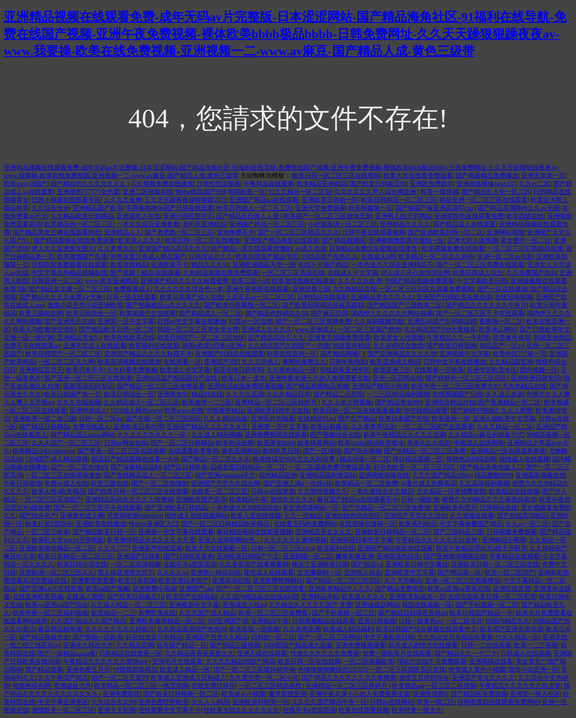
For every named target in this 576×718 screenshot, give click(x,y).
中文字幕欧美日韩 (482, 281)
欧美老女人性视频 (399, 337)
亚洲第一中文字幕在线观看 (176, 532)
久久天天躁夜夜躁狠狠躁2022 (185, 200)
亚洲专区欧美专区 (492, 370)
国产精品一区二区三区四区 (343, 580)
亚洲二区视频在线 (147, 191)
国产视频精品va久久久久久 (163, 305)
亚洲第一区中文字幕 (126, 321)
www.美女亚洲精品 (111, 281)
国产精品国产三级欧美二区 (404, 305)
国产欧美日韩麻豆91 (378, 183)
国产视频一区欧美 (97, 637)
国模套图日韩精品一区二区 (248, 467)
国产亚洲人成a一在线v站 (297, 483)
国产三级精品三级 (458, 532)
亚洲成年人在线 (138, 216)
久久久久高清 (245, 394)
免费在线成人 (91, 426)
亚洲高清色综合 (398, 556)
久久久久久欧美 (360, 281)
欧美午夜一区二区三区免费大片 (455, 386)
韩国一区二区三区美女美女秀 (198, 329)
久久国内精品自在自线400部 (259, 596)
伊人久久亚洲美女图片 (63, 248)
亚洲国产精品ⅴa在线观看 (263, 200)
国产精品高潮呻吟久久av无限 (518, 208)
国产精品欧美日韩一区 (103, 532)
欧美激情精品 (129, 264)
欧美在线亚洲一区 (292, 353)
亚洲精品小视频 (504, 540)
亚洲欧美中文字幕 (409, 572)
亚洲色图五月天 (88, 669)
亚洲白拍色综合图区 (352, 515)
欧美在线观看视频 (363, 710)
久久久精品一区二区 (505, 426)
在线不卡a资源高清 (189, 564)
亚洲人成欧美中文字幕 (504, 418)
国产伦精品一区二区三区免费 (426, 451)
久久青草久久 (116, 248)
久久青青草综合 (373, 426)
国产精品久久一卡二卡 (465, 653)
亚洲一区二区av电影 (505, 256)
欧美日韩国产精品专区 (266, 256)
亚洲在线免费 (512, 588)
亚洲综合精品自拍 (450, 402)
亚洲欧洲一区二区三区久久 (56, 572)
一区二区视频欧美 (368, 661)
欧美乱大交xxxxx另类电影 (68, 540)
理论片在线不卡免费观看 (431, 661)
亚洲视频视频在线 (384, 475)
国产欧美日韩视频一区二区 (241, 305)
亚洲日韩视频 (377, 621)
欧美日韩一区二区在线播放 (202, 240)
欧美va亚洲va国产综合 (56, 604)
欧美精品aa (407, 685)
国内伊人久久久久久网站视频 (392, 313)
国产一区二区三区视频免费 (313, 321)
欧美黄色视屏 (512, 337)
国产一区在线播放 (502, 289)
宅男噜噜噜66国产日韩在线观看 (170, 208)
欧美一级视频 (440, 191)
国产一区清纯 (322, 451)
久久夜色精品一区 (291, 370)
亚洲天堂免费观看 (320, 208)
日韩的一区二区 (273, 637)
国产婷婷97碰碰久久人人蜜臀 (491, 410)
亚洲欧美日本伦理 (138, 426)
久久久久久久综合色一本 (188, 289)
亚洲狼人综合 (363, 572)
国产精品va (366, 564)
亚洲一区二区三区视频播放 (462, 580)
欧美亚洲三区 (392, 370)
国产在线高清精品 (522, 515)
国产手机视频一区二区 (486, 604)
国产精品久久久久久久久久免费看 (349, 677)
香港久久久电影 (429, 443)
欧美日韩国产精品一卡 (481, 613)
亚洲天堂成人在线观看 (94, 345)
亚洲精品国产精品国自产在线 (177, 378)
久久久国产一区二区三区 (66, 443)
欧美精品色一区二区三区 (78, 224)
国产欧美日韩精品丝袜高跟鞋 (323, 305)
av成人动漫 (310, 248)
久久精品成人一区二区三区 (141, 402)
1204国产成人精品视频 (56, 459)
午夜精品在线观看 (268, 183)
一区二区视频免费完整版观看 (330, 467)
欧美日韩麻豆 (329, 426)
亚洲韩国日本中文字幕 (361, 540)
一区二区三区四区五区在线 (408, 669)
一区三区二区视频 (451, 685)
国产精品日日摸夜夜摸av (412, 613)
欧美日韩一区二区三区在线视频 (336, 175)
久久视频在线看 (472, 515)
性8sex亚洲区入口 (153, 524)
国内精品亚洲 (278, 475)
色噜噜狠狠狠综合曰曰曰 (332, 669)
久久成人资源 (504, 394)
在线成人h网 (378, 256)
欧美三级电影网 (41, 313)
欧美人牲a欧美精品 (58, 491)
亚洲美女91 (173, 394)
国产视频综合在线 (335, 434)
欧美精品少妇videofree (43, 451)
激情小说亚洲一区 (533, 669)
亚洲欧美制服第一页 (417, 596)
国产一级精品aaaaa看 (67, 653)
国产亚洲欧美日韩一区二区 (445, 232)
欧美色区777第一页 (519, 353)
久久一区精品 (303, 515)
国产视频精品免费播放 (486, 175)
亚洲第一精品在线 (215, 572)
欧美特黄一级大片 (417, 710)
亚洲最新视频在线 (540, 475)
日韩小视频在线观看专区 (66, 200)
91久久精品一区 (517, 637)
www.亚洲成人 (315, 329)
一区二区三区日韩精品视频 (525, 248)
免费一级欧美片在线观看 (397, 653)
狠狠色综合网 (31, 685)
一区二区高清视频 (135, 564)
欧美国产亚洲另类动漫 (511, 629)
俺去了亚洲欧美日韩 (320, 564)
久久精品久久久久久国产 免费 (310, 604)
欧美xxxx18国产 (26, 183)
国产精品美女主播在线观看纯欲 (57, 232)
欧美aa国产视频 (107, 588)
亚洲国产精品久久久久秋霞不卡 (148, 353)
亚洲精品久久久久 (405, 224)
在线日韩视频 (513, 297)
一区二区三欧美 (47, 532)
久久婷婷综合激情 (398, 345)
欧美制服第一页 (370, 208)
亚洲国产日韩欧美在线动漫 (454, 297)
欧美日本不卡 (85, 370)
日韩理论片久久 (211, 256)
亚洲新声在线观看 (157, 548)
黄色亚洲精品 (240, 451)
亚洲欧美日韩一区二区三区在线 (495, 564)
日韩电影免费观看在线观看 (69, 264)
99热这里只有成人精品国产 (148, 256)
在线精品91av (316, 418)
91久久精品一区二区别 (299, 191)
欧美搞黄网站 (316, 443)
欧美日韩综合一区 (91, 313)
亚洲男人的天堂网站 (403, 216)
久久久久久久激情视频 (295, 540)
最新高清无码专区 (88, 386)
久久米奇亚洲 (301, 629)
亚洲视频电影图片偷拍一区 (406, 240)
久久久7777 (113, 548)
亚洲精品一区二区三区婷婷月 (277, 402)
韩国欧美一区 (247, 191)
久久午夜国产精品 (63, 677)
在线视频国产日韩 (457, 394)
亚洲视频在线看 (491, 661)
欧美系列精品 (417, 524)
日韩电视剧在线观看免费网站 (498, 702)
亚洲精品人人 (123, 232)
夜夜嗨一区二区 (501, 321)
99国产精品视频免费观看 (419, 281)
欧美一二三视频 (536, 645)
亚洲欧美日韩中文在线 (278, 410)
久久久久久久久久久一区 (153, 434)
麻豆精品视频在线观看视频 (254, 532)
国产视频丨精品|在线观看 (145, 272)
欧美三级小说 (250, 281)
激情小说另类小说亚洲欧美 (85, 305)
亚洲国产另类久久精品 (216, 637)
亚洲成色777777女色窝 (88, 191)
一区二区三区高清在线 (292, 272)
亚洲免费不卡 (235, 232)
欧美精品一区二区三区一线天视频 (141, 685)
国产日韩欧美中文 (545, 329)
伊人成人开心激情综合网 (415, 272)
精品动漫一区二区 (364, 459)
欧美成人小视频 (243, 694)
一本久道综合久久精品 (382, 491)
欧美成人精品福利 (348, 629)
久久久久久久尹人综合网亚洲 (376, 191)
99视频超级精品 (135, 669)
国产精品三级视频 (235, 645)
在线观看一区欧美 (439, 370)
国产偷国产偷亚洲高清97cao (435, 208)
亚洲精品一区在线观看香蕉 (508, 451)
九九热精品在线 (355, 289)
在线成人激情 (85, 596)
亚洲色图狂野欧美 (163, 702)
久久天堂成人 (260, 362)
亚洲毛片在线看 (273, 418)
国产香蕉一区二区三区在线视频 (121, 451)
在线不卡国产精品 (323, 264)
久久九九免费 (123, 200)
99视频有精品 (225, 410)
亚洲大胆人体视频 (472, 240)
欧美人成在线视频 (255, 515)
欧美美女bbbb (276, 443)
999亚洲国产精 (227, 621)
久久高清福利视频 (484, 483)
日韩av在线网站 (392, 702)
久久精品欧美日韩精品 (81, 216)
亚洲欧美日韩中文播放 (416, 564)
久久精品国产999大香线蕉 (440, 329)
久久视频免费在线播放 (162, 183)
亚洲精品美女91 (79, 337)
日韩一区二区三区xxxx (282, 548)
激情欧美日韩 (281, 451)
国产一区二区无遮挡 (119, 677)
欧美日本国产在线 (403, 418)
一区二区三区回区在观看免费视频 (426, 289)
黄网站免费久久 (304, 362)
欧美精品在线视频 (514, 491)
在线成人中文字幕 (353, 272)
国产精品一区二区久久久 (215, 459)
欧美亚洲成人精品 (395, 362)
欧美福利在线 (336, 548)
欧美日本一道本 (243, 378)
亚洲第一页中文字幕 (279, 426)
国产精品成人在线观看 (464, 224)
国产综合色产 (38, 515)
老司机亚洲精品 (204, 224)
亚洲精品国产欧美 (97, 208)
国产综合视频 (362, 451)
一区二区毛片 (464, 621)
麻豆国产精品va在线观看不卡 (357, 499)
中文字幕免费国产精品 (471, 524)
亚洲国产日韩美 (139, 556)
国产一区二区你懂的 (78, 467)
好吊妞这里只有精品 (154, 637)
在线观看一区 (182, 362)
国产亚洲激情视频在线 (454, 556)
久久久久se (172, 572)
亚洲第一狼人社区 (535, 694)
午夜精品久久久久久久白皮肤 (437, 540)
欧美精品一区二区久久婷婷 (436, 256)
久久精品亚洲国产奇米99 (191, 629)
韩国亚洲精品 (552, 337)
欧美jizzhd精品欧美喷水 (371, 443)
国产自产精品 (357, 418)
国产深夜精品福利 (135, 467)
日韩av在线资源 (272, 491)
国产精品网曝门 (342, 353)
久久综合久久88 (113, 702)
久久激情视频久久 (322, 491)
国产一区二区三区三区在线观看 (261, 588)
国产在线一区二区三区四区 (163, 418)
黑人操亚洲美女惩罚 (126, 572)
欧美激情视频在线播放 (303, 281)
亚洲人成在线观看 (262, 653)
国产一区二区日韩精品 (181, 443)
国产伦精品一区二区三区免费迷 (386, 507)
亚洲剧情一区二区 (308, 556)
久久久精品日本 (288, 394)
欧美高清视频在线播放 (129, 362)
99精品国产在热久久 (330, 256)
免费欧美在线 (157, 613)
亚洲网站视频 (505, 232)
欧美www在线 (183, 410)
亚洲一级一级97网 (29, 337)
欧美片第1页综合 (48, 524)
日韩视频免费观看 (511, 532)
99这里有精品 (351, 345)
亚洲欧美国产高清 (201, 499)
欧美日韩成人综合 (478, 272)
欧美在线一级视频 (254, 629)
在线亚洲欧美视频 (38, 596)
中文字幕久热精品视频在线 (69, 272)
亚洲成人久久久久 (267, 329)
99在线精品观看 (426, 410)
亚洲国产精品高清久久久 (172, 248)
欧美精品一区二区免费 (366, 483)
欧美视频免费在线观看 (453, 248)
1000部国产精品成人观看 (298, 645)
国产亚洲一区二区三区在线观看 (88, 378)
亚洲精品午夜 (270, 621)
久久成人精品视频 (216, 434)
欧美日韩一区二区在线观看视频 (357, 410)
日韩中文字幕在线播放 (454, 362)
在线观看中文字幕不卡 (169, 710)
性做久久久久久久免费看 (325, 653)
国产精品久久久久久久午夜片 (486, 305)
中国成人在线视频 (479, 443)
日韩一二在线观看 (486, 645)
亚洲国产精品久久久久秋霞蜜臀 (184, 281)
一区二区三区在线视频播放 (63, 475)
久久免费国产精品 (531, 272)
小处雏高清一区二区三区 (342, 224)
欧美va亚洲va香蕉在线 (459, 588)
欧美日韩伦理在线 (82, 564)
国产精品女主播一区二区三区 (69, 289)
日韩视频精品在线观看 (323, 621)
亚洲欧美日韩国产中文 (247, 556)
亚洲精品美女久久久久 (382, 297)
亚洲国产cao (196, 588)
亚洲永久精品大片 (88, 645)
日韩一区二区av (100, 418)
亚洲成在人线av (244, 604)
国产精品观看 (44, 669)
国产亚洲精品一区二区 (509, 402)
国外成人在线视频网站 (196, 515)
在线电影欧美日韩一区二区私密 (492, 596)
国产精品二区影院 (338, 394)
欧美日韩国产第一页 (72, 394)
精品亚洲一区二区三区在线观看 (483, 200)
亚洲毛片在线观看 (177, 661)
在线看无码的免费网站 (305, 524)
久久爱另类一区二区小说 (263, 677)
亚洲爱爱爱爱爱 (93, 580)
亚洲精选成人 (88, 410)
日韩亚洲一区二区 (57, 281)
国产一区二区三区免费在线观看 (480, 264)
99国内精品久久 (508, 621)
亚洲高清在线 (231, 580)
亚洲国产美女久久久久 (483, 677)
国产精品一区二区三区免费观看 (161, 386)
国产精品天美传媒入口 (491, 467)
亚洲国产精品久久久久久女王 (207, 426)
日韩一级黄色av (420, 621)
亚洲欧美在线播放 (101, 524)
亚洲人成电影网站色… (229, 540)
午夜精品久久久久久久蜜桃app (106, 661)
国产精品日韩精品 (44, 426)
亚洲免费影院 (121, 694)
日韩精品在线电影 (322, 297)
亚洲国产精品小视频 (380, 386)
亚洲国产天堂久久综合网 (225, 483)
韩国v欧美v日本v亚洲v (213, 345)
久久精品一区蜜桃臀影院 (451, 491)
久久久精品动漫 (225, 418)
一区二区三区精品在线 (270, 685)
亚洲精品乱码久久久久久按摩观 (129, 499)
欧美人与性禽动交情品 (44, 329)
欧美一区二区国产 (510, 572)
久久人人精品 (210, 702)
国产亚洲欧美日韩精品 (175, 507)
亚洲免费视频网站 (277, 580)
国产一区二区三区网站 (329, 637)
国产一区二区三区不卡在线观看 (480, 313)
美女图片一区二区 (525, 240)
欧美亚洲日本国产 (183, 580)
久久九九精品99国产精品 (240, 661)
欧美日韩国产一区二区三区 (63, 353)
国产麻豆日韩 (329, 313)
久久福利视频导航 (379, 321)
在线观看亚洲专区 (345, 370)
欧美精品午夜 (248, 499)
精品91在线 (207, 394)
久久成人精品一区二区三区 (128, 604)
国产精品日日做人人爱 (248, 216)
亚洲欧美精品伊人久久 (339, 588)
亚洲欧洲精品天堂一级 (263, 264)
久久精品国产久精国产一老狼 (288, 345)
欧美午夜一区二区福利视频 (50, 613)
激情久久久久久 (292, 499)
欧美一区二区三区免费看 (274, 613)
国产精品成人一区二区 (210, 313)
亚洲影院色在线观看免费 (469, 216)
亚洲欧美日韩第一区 (330, 200)
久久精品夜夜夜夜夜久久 (199, 653)
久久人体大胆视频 (346, 402)
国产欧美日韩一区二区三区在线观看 (138, 491)
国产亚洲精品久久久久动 (401, 353)
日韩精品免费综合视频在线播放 (374, 248)
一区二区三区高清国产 (50, 499)
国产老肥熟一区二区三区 (179, 232)
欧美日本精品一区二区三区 (75, 556)
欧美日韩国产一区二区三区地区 (201, 337)
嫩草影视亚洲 (355, 556)
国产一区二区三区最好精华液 (254, 669)
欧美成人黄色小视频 (477, 669)
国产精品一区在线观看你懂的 (251, 248)
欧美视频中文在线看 (147, 313)
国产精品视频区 (344, 240)
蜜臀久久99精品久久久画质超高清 (489, 499)
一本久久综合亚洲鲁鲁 (148, 224)
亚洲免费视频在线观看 (275, 434)
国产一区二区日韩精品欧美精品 (226, 524)
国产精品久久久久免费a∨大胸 (61, 297)
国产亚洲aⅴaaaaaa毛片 (225, 475)
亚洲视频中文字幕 (464, 353)
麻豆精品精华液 (60, 629)
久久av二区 (534, 183)
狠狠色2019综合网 (471, 459)
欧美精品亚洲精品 (322, 183)
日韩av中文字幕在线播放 (191, 321)
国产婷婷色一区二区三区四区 (466, 378)
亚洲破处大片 (72, 685)
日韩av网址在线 (126, 443)
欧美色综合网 (235, 443)
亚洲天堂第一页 (543, 175)
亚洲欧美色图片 (455, 507)
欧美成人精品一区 (185, 669)
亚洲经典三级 (311, 289)
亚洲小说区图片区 (188, 216)
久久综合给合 (50, 208)
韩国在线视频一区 (427, 604)
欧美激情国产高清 (82, 256)
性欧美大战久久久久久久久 (241, 710)
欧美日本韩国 (137, 580)
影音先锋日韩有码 (238, 370)
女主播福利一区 (319, 572)
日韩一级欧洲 (420, 499)
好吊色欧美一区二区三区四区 (415, 467)
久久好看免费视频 (132, 370)
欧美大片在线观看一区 (216, 548)
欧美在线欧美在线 (129, 337)
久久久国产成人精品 (207, 613)
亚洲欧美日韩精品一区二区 (392, 532)
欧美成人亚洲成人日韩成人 (188, 677)
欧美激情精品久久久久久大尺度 (151, 540)
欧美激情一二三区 (207, 402)
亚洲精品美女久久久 (323, 532)
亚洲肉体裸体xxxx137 (486, 183)
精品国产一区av (501, 345)
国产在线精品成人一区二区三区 (148, 475)
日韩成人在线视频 (525, 653)
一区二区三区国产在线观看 (436, 426)
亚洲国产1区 (221, 362)
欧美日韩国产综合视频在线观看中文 (426, 629)
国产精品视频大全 (44, 637)
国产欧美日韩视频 (451, 345)
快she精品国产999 (200, 191)
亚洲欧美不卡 (170, 264)
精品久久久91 (210, 264)
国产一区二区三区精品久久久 (298, 232)
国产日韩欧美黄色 (188, 556)
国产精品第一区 (459, 572)
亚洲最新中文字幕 (194, 604)
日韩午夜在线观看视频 (373, 232)
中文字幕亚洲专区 (63, 702)
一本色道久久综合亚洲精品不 (392, 264)
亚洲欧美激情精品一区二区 (56, 548)
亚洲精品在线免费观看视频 (245, 386)
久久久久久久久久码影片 (119, 629)
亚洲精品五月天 (41, 370)
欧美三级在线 (110, 483)
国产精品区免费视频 (478, 694)
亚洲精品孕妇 (320, 596)
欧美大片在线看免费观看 (418, 175)
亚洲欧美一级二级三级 (44, 418)
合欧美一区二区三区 (219, 491)
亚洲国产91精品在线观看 (229, 353)
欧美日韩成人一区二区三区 (254, 208)
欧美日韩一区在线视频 (309, 661)
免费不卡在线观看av (32, 345)
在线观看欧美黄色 (193, 451)
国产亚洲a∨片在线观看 (51, 588)
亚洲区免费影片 (432, 183)
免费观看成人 (132, 289)
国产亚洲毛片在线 (69, 321)
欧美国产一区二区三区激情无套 (328, 216)
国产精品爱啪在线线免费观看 (74, 240)
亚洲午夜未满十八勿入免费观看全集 (319, 378)
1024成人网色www (136, 410)
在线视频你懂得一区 (367, 524)
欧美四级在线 (525, 216)
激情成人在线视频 (524, 459)
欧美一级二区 (435, 702)
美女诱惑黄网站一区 (310, 507)
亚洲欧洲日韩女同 (535, 378)
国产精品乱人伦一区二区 (496, 191)
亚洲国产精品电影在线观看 (281, 240)
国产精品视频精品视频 (317, 386)
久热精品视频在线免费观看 (221, 272)
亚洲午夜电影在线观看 (257, 289)
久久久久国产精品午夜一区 (329, 702)
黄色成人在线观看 (268, 572)
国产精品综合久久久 (276, 337)
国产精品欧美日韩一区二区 (116, 329)
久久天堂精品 (403, 580)
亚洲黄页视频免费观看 (339, 337)
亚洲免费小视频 (154, 588)
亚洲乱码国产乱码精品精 (442, 321)
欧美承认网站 (498, 329)
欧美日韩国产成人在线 (191, 297)
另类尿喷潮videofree (134, 515)
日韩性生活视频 (218, 183)
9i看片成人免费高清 (428, 483)
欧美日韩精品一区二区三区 (398, 200)
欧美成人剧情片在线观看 (423, 645)
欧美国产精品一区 (182, 645)
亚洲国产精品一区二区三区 (267, 224)
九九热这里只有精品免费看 (455, 637)
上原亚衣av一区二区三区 (259, 297)
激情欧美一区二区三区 (63, 710)
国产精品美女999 (398, 402)
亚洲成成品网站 (377, 604)
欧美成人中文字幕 (185, 370)
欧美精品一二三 (113, 613)
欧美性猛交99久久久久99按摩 (295, 459)
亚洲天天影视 (116, 710)
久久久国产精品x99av (442, 475)
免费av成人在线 (66, 483)
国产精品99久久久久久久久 (89, 183)
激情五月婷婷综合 (424, 677)
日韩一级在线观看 (131, 297)
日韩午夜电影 (348, 362)
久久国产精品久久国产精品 (88, 621)
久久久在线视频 (79, 402)
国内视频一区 (539, 370)
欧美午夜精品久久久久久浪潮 (405, 434)
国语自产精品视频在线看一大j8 (134, 459)
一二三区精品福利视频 (398, 394)
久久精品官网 (135, 645)
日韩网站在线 (499, 507)
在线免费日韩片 (213, 685)
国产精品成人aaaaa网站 (82, 434)
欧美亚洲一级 (450, 418)
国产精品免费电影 (399, 588)
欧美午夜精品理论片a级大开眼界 (481, 548)
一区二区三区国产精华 (369, 329)
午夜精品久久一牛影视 (458, 337)
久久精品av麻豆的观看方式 (485, 434)
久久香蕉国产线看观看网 (253, 564)
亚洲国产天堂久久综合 (415, 515)
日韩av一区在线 (250, 321)
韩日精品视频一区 (417, 459)
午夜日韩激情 (22, 483)
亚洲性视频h (430, 694)
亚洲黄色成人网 (82, 515)
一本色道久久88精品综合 (244, 507)
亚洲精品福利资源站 (327, 475)
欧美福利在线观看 (154, 345)
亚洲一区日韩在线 (397, 378)
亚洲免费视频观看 (360, 645)
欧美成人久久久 (140, 240)
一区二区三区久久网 (66, 362)
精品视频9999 (493, 475)
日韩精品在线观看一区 (130, 653)
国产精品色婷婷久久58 (276, 313)
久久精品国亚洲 (511, 362)
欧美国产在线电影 (191, 596)
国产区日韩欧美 (185, 467)
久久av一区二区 (527, 524)
